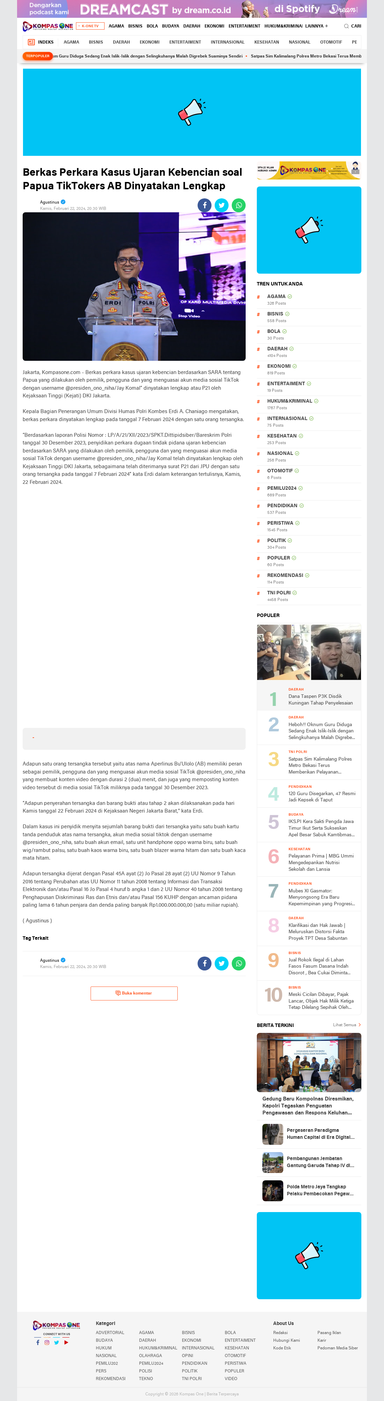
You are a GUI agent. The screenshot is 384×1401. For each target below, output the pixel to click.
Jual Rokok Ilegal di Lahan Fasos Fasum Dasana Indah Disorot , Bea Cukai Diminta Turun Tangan (318, 967)
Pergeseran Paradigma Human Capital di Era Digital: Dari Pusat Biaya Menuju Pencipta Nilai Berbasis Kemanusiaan (319, 1134)
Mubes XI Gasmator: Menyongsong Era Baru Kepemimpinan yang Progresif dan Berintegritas (321, 898)
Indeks (40, 42)
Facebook (37, 1345)
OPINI (187, 1356)
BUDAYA (170, 26)
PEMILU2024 (282, 488)
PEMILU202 (107, 1364)
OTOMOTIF (331, 42)
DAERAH (191, 26)
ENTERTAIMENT (244, 26)
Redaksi (280, 1333)
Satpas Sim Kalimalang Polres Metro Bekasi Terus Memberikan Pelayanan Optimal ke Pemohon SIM (320, 766)
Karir (321, 1341)
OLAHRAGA (150, 1356)
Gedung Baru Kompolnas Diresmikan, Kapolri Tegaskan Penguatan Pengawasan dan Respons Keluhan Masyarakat (308, 1106)
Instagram (47, 1345)
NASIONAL (299, 42)
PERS (101, 1371)
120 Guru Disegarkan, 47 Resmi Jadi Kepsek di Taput (322, 797)
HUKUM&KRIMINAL (284, 26)
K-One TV (90, 26)
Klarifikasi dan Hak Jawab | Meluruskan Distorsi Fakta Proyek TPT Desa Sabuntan (318, 932)
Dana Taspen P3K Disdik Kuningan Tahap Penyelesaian (321, 700)
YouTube (65, 1345)
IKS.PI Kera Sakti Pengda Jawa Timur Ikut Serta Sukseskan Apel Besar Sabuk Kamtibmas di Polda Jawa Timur (321, 828)
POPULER (278, 558)
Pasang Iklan (329, 1333)
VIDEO (231, 1379)
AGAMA (116, 26)
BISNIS (135, 26)
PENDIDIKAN (282, 506)
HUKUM (104, 1348)
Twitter (56, 1345)
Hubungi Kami (286, 1341)
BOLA (152, 26)
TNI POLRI (279, 593)
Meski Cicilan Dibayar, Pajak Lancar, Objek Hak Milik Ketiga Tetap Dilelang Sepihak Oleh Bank (321, 1001)
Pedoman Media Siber (337, 1348)
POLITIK (276, 540)
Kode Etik (282, 1348)
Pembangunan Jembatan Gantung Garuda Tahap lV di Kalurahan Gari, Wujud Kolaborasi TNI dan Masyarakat (318, 1163)
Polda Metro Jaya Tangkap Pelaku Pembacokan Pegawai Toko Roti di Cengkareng (320, 1191)
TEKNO (146, 1379)
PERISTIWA (280, 523)
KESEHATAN (266, 42)
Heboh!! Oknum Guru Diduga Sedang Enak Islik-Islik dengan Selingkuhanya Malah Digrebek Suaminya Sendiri (141, 56)
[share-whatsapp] (239, 205)
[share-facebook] (205, 205)
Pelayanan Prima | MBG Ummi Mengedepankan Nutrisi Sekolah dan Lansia (321, 863)
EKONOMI (214, 26)
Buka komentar (133, 993)
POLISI (145, 1371)
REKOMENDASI (285, 575)
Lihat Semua (344, 1025)
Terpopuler (37, 56)
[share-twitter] (222, 205)
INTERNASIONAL (228, 42)
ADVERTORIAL (110, 1333)
